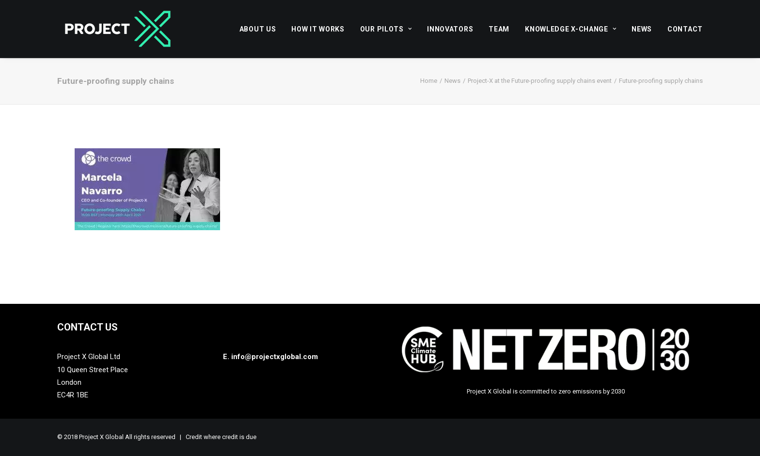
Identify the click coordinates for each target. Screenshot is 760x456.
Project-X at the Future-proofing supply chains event (540, 80)
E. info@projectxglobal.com (270, 356)
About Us (257, 29)
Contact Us (87, 327)
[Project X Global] (117, 29)
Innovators (450, 29)
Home (428, 80)
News (642, 29)
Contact (685, 29)
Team (499, 29)
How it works (317, 29)
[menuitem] (261, 29)
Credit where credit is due (221, 436)
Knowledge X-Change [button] (570, 29)
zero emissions (580, 391)
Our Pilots (386, 29)
